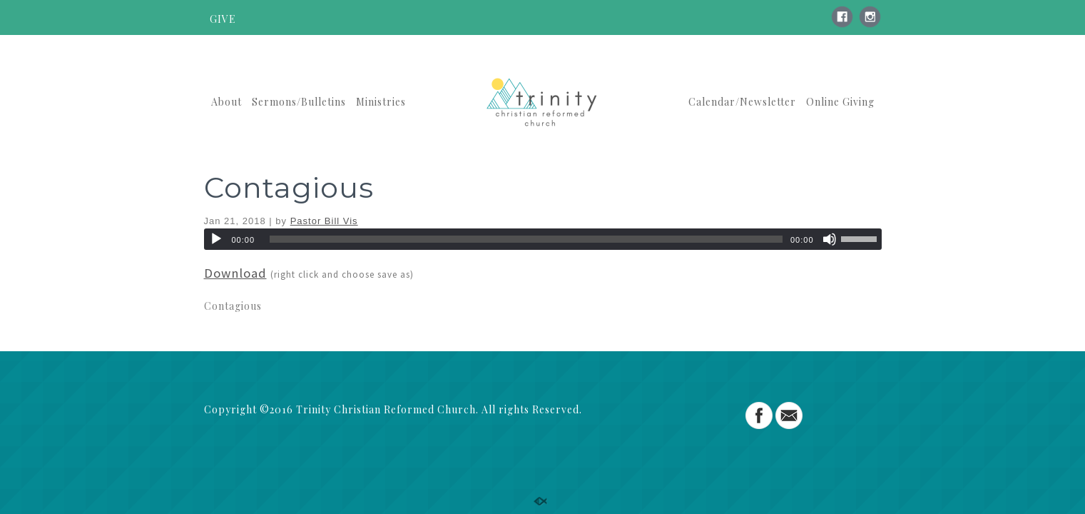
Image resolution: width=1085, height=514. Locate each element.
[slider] (526, 239)
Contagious (289, 187)
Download (235, 273)
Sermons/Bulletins (299, 102)
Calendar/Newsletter (742, 102)
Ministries (381, 102)
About (226, 102)
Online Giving (840, 102)
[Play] (216, 239)
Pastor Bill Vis (324, 221)
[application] (543, 239)
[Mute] (829, 239)
